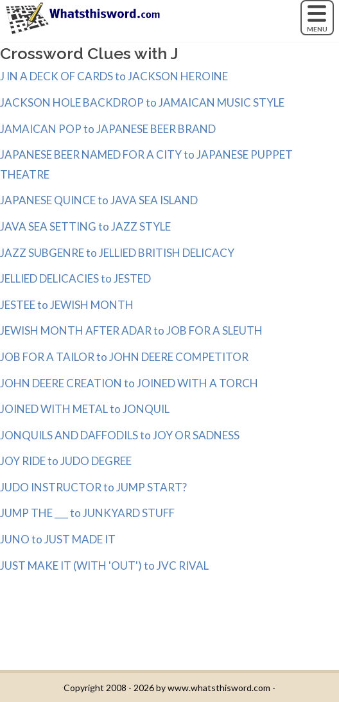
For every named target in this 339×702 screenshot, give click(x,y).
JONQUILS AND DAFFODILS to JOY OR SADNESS (119, 435)
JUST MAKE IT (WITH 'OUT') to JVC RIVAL (104, 565)
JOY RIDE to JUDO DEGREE (66, 461)
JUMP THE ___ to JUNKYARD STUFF (87, 513)
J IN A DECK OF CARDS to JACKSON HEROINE (114, 76)
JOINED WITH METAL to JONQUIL (85, 409)
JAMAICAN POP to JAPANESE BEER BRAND (108, 129)
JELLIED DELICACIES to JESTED (75, 278)
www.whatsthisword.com (219, 687)
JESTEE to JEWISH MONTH (67, 305)
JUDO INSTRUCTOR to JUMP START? (93, 487)
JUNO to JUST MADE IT (58, 539)
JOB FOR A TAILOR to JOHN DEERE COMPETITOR (124, 357)
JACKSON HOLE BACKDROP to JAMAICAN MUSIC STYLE (142, 102)
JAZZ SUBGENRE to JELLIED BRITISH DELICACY (117, 252)
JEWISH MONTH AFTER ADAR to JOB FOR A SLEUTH (131, 330)
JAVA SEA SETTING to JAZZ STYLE (85, 226)
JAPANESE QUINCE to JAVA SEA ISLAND (99, 200)
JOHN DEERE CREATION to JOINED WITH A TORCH (129, 383)
